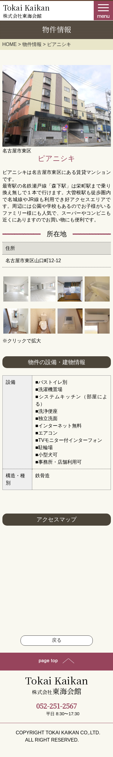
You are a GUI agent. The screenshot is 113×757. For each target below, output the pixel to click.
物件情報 (32, 44)
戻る (56, 640)
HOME (9, 44)
